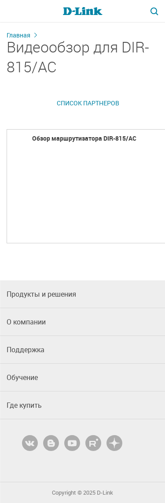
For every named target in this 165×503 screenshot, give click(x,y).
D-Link (105, 492)
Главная (18, 35)
